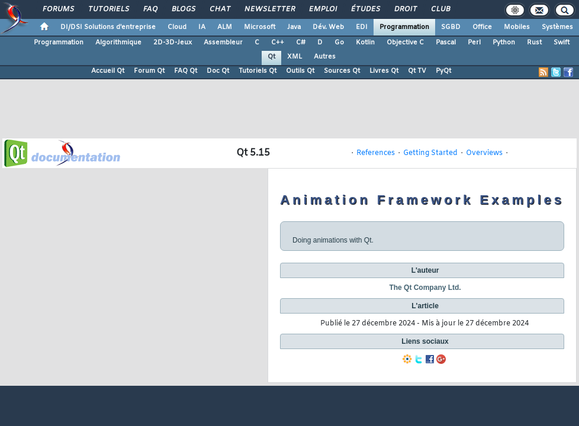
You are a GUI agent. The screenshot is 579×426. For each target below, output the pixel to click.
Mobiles (517, 27)
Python (504, 42)
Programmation (404, 27)
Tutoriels (108, 9)
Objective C (405, 42)
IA (201, 27)
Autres (325, 57)
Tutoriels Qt (257, 71)
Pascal (446, 42)
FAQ (149, 9)
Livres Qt (383, 71)
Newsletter (269, 9)
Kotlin (365, 42)
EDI (362, 27)
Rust (534, 42)
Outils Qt (300, 71)
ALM (224, 27)
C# (300, 42)
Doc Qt (218, 71)
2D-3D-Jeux (172, 42)
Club (440, 9)
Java (294, 27)
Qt (271, 57)
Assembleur (223, 42)
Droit (405, 9)
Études (365, 9)
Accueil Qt (107, 71)
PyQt (443, 71)
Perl (474, 42)
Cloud (177, 27)
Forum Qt (149, 71)
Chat (219, 9)
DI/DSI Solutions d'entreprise (108, 27)
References (375, 153)
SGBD (451, 27)
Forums (58, 9)
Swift (562, 42)
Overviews (484, 153)
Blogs (183, 9)
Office (482, 27)
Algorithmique (118, 42)
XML (294, 57)
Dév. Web (328, 27)
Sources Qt (342, 71)
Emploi (322, 9)
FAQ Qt (185, 71)
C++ (277, 42)
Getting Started (430, 153)
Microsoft (259, 27)
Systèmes (557, 27)
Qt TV (417, 71)
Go (339, 42)
